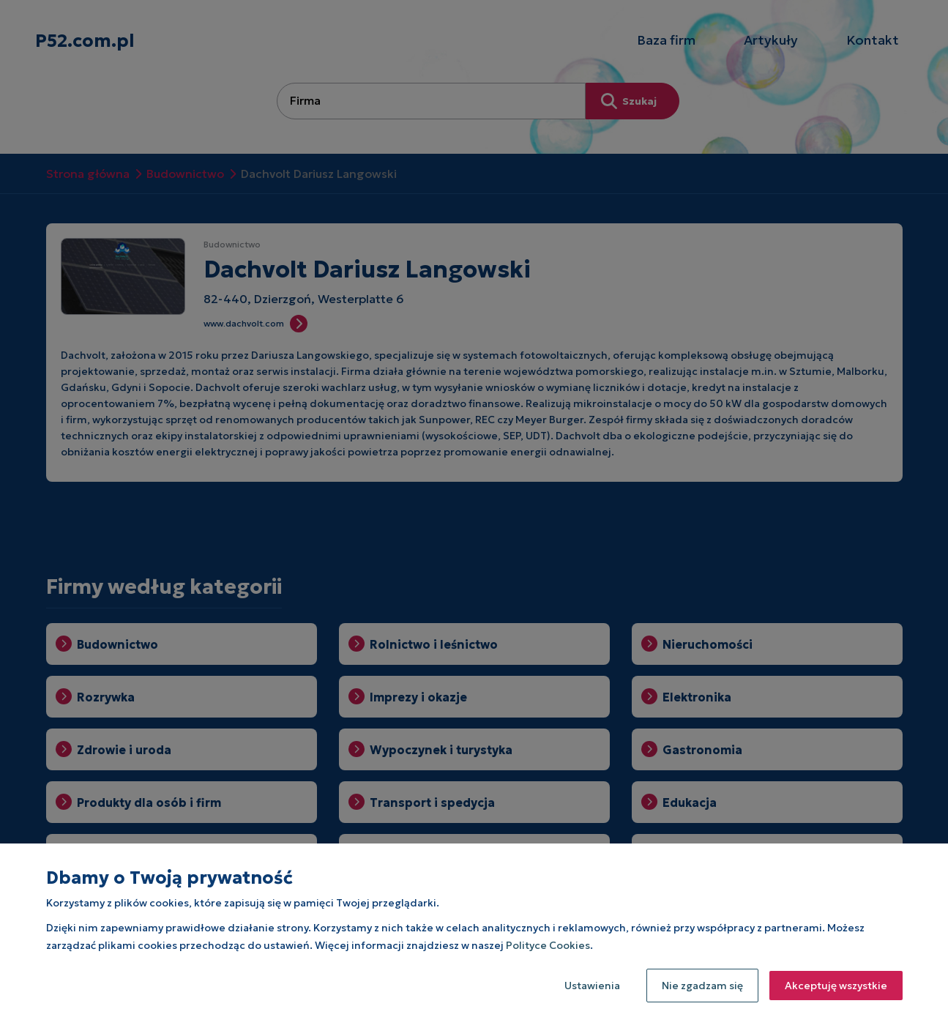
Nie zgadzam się (702, 985)
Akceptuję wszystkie (836, 985)
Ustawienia (592, 985)
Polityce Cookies (548, 945)
